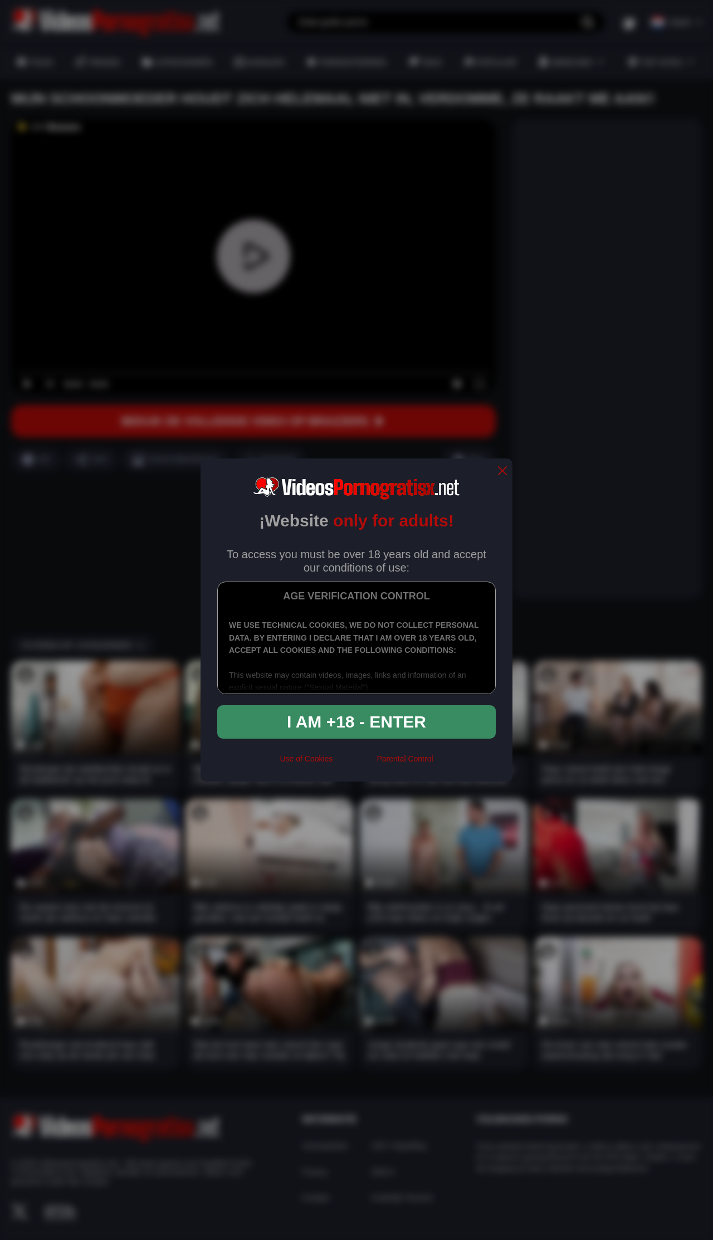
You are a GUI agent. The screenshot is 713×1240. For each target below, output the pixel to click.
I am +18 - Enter (356, 721)
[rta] (354, 763)
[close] (502, 471)
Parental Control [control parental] (405, 758)
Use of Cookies (306, 758)
